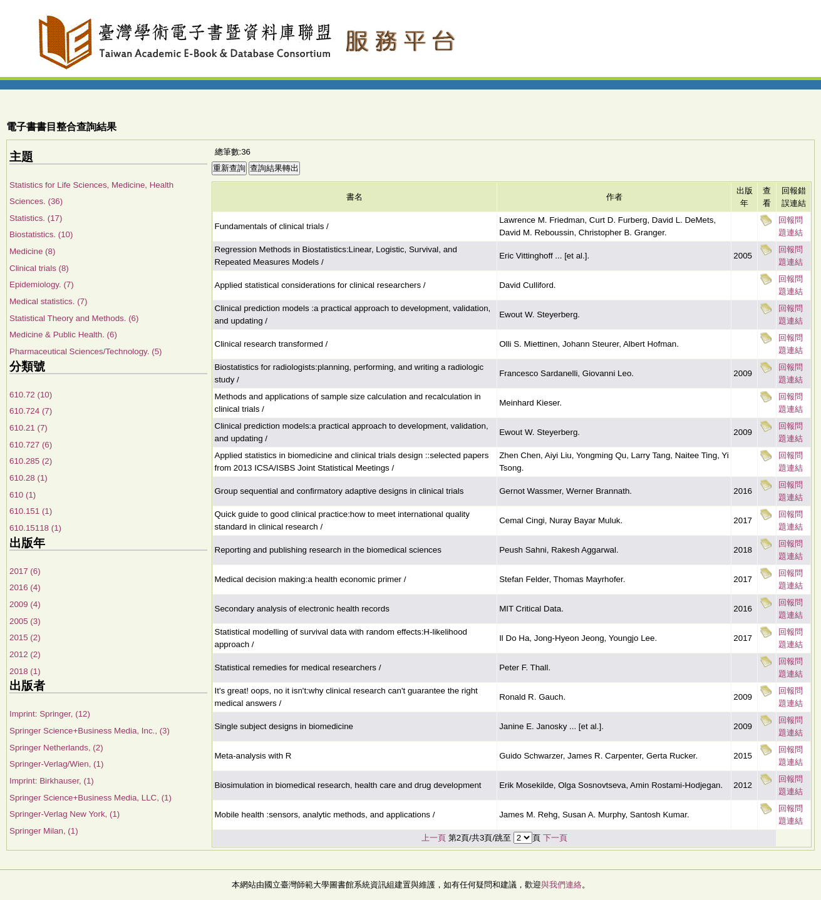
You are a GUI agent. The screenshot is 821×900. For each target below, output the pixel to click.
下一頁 (555, 837)
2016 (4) (25, 587)
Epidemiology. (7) (41, 284)
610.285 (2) (30, 461)
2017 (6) (25, 571)
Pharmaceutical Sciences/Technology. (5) (85, 351)
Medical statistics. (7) (48, 301)
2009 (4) (25, 604)
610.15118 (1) (35, 528)
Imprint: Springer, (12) (49, 713)
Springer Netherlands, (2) (56, 747)
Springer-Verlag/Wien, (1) (56, 764)
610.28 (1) (28, 478)
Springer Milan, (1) (43, 831)
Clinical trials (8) (39, 268)
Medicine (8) (32, 251)
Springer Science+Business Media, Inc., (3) (89, 730)
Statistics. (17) (35, 218)
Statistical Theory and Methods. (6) (73, 318)
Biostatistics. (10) (41, 234)
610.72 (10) (30, 394)
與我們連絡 (561, 884)
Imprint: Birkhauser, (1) (51, 780)
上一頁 (433, 837)
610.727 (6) (30, 444)
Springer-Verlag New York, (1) (64, 814)
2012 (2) (25, 654)
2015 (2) (25, 637)
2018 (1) (25, 671)
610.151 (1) (30, 511)
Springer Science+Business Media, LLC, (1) (90, 797)
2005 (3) (25, 621)
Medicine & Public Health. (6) (63, 334)
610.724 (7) (30, 411)
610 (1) (22, 494)
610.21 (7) (28, 427)
